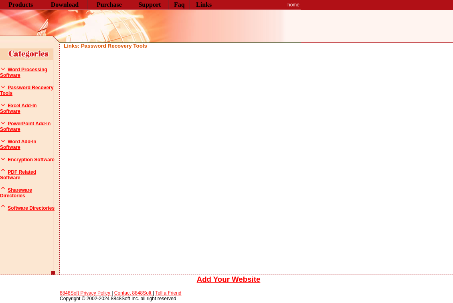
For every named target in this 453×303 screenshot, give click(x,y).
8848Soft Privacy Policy (85, 293)
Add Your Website (229, 279)
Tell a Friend (168, 293)
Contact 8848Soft (133, 293)
